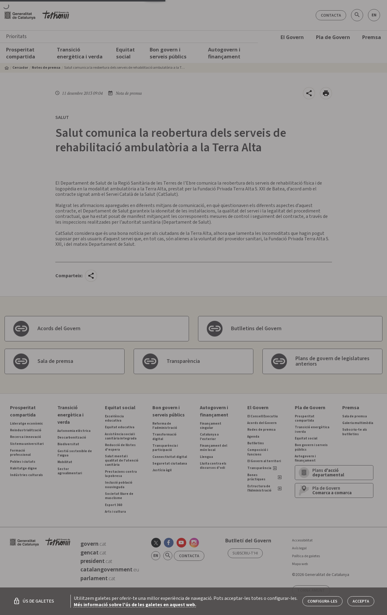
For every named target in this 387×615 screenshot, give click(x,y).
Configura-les (322, 601)
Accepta (361, 601)
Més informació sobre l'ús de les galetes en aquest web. (135, 604)
